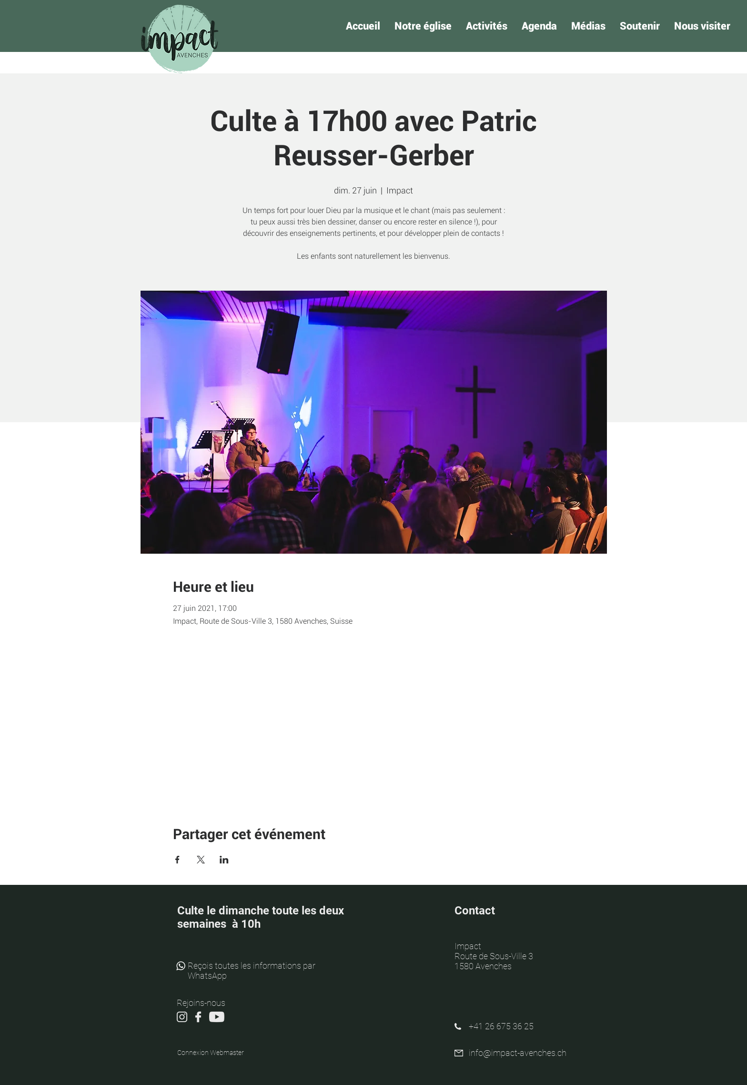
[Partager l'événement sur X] (200, 859)
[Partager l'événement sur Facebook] (177, 859)
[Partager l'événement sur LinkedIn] (224, 859)
